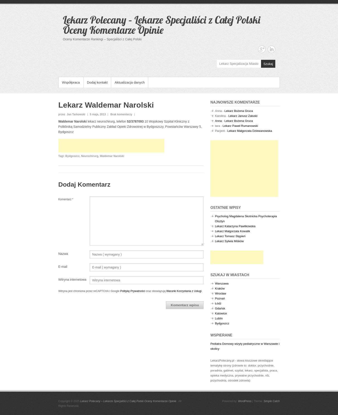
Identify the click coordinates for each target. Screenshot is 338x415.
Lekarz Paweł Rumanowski (240, 126)
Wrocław (220, 293)
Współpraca (71, 82)
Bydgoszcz (72, 156)
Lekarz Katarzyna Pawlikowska (235, 226)
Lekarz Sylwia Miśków (229, 241)
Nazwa (63, 254)
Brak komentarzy (121, 114)
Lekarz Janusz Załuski (243, 116)
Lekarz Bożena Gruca (238, 111)
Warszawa (221, 283)
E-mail (62, 266)
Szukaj (268, 64)
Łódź (218, 303)
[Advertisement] (111, 145)
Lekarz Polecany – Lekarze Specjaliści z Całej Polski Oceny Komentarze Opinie (161, 24)
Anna (218, 121)
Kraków (220, 288)
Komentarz (65, 199)
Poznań (220, 298)
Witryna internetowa (72, 279)
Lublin (219, 318)
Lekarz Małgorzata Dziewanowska (249, 131)
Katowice (221, 313)
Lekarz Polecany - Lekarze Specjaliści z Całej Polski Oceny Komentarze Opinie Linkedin (271, 49)
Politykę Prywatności (132, 291)
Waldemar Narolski (112, 156)
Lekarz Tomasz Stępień (230, 236)
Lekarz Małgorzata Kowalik (232, 231)
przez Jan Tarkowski (71, 114)
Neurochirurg (89, 156)
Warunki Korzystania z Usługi (183, 291)
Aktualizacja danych (130, 82)
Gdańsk (220, 308)
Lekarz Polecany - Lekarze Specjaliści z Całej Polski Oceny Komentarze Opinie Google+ (262, 49)
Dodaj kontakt (97, 82)
